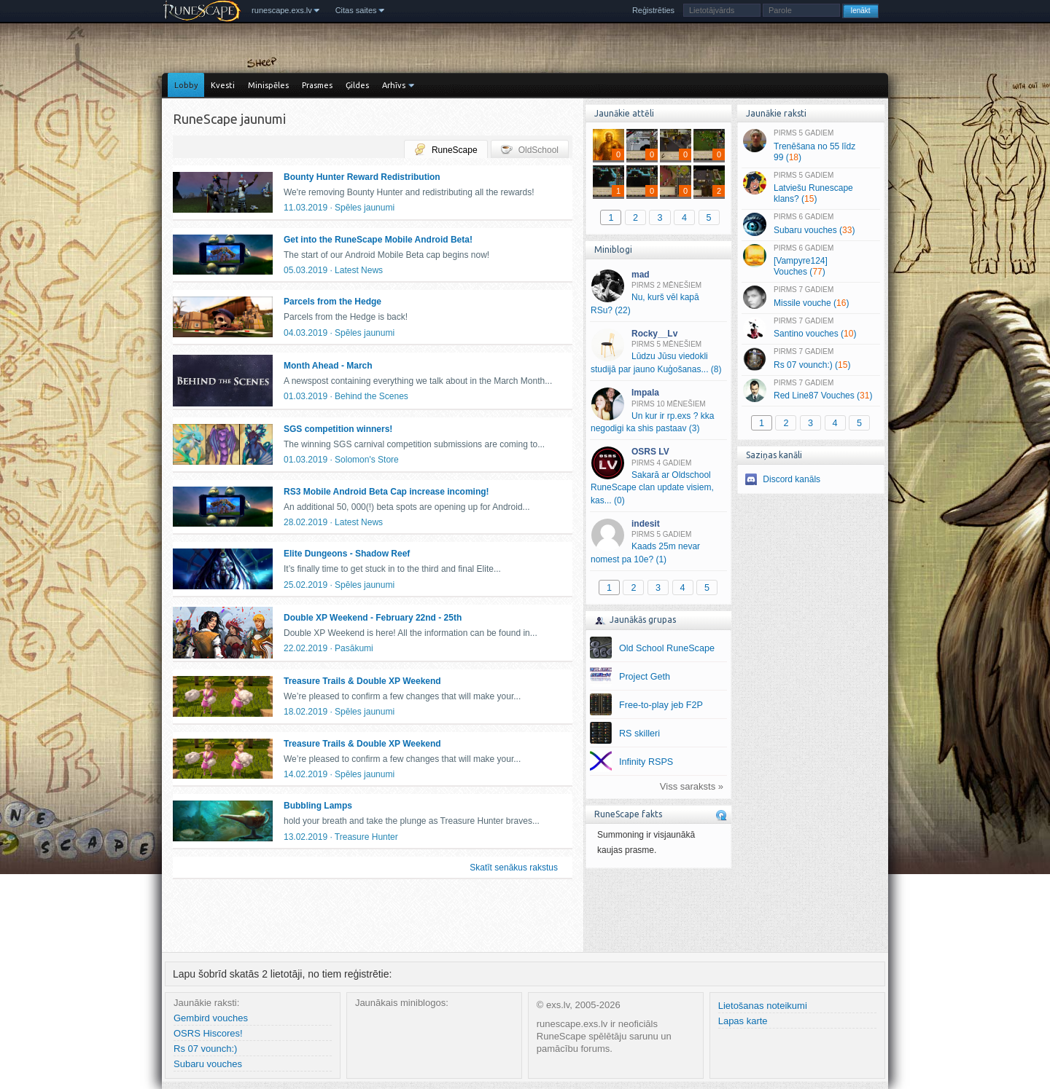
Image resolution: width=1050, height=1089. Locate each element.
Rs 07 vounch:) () (810, 359)
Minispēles (268, 85)
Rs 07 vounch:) (205, 1048)
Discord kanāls (791, 479)
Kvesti (223, 85)
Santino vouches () (810, 328)
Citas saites (356, 10)
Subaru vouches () (810, 224)
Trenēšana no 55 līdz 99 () (810, 145)
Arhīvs (393, 85)
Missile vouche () (810, 297)
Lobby (186, 85)
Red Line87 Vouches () (810, 390)
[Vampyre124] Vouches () (810, 261)
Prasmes (317, 85)
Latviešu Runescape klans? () (810, 188)
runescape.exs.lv (282, 10)
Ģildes (357, 85)
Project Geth (644, 677)
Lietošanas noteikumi (762, 1005)
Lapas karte (743, 1020)
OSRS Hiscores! (208, 1033)
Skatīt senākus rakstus (514, 867)
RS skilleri (639, 733)
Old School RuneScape (667, 648)
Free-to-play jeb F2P (661, 705)
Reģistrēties (653, 10)
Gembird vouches (211, 1018)
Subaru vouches (208, 1063)
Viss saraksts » (691, 786)
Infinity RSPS (646, 762)
